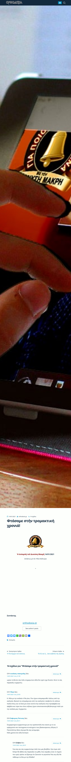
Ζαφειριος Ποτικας (17, 718)
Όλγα (12, 692)
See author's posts (32, 628)
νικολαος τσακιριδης (17, 674)
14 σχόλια (33, 516)
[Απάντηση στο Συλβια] (57, 743)
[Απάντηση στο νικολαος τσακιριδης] (57, 674)
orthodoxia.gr (22, 516)
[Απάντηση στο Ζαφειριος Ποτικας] (57, 719)
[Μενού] (60, 2)
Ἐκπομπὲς (12, 640)
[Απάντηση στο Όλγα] (57, 692)
